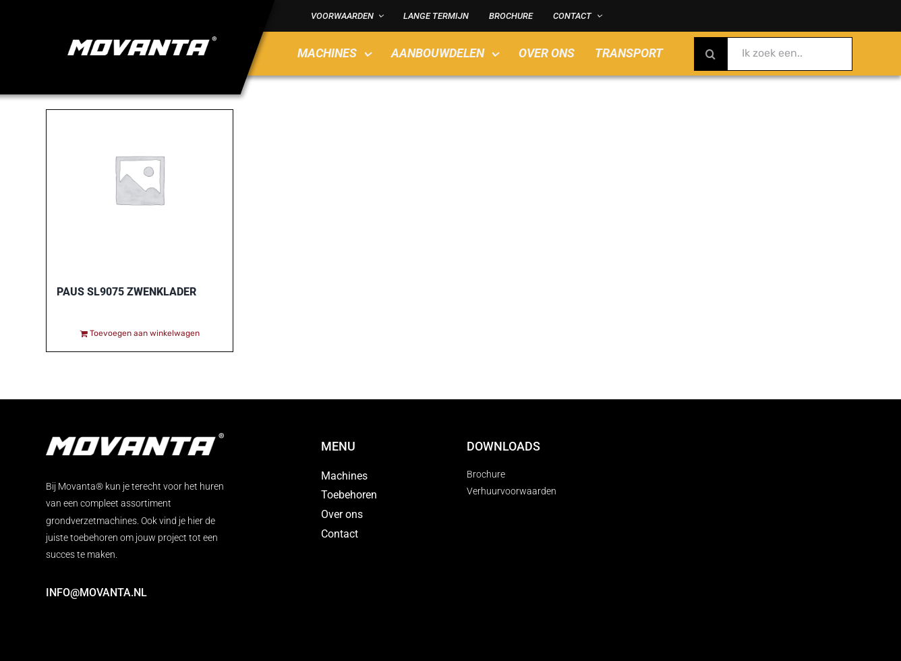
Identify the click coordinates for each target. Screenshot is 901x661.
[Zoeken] (711, 54)
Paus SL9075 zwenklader (126, 291)
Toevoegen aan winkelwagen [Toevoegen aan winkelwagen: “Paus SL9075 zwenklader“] (145, 333)
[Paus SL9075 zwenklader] (140, 184)
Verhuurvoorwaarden (511, 491)
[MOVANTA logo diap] (141, 41)
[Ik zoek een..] (773, 54)
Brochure (486, 474)
